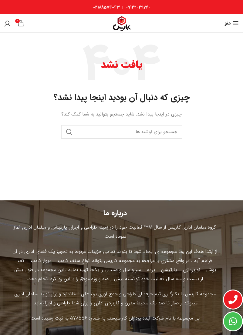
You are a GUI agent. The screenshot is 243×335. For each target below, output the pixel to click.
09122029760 (138, 7)
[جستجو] (121, 132)
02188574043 (106, 7)
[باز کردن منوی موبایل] (231, 23)
